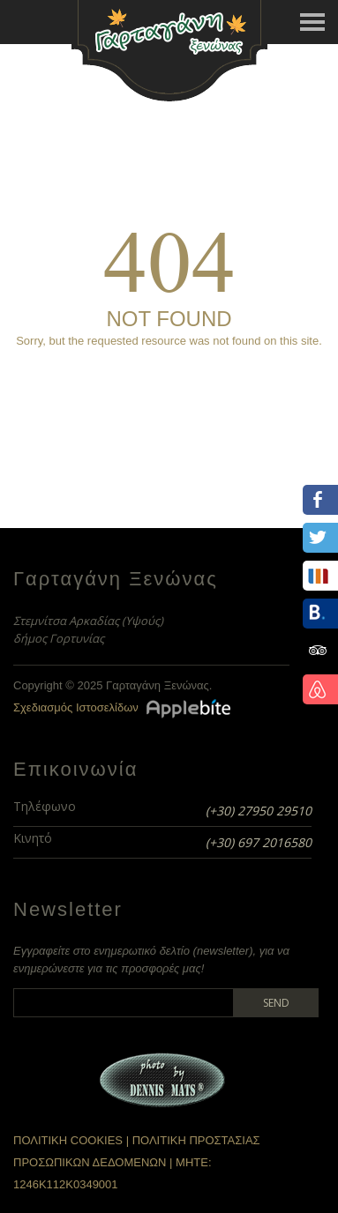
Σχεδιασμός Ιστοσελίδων (76, 707)
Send (276, 1002)
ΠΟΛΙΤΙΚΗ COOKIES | (72, 1140)
